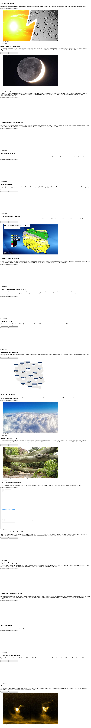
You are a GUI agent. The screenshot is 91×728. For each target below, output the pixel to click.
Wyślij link (11, 8)
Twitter (7, 8)
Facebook (3, 8)
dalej (1, 726)
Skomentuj (15, 8)
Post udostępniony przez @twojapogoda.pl (12, 526)
